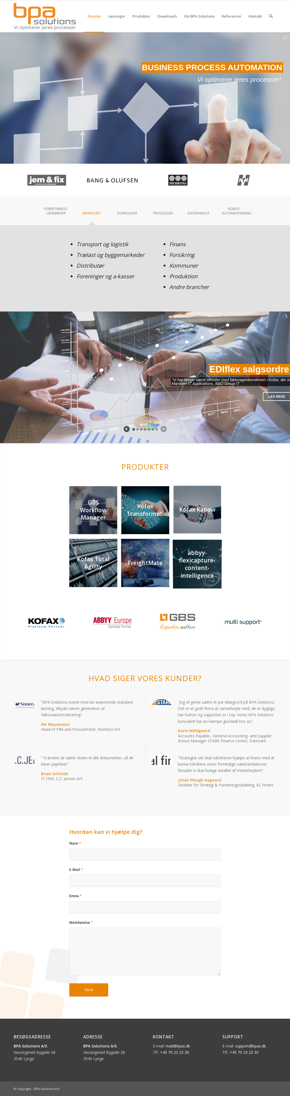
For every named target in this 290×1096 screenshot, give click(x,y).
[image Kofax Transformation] (147, 512)
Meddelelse (81, 922)
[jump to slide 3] (141, 429)
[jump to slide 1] (134, 429)
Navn (75, 843)
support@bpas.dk (250, 1046)
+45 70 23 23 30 (174, 1052)
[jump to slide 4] (145, 429)
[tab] (56, 212)
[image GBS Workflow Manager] (95, 512)
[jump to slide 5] (149, 429)
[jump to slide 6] (153, 429)
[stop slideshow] (163, 429)
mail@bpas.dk (178, 1046)
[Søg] (271, 16)
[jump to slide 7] (157, 429)
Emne (75, 895)
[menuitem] (94, 16)
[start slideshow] (126, 429)
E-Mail (76, 869)
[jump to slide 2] (137, 429)
